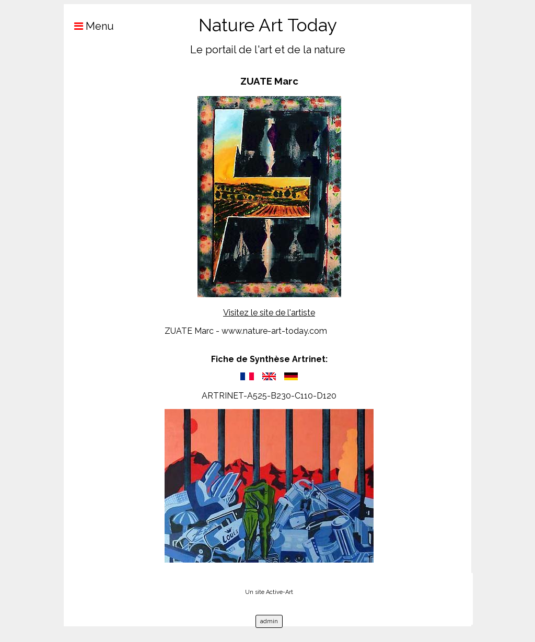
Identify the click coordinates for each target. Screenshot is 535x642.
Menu (89, 26)
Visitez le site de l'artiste (269, 313)
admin (269, 621)
